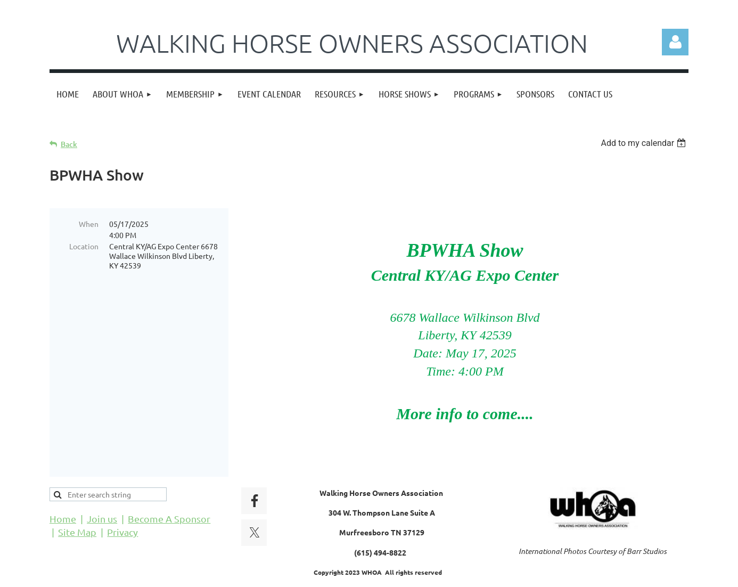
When (89, 224)
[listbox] (644, 143)
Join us (102, 491)
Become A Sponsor (169, 491)
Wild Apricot (561, 574)
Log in (675, 42)
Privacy (122, 504)
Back (69, 144)
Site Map (77, 504)
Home (63, 491)
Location (84, 246)
